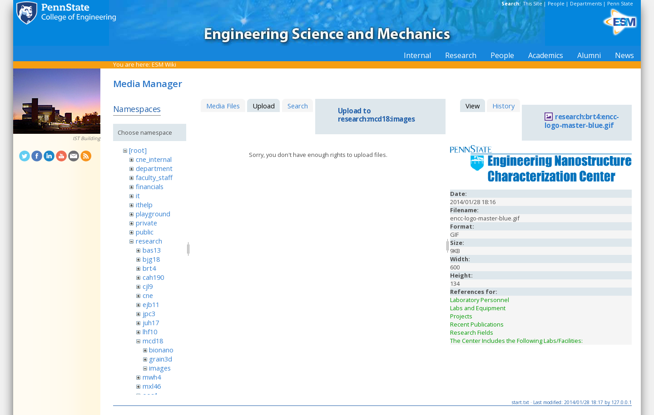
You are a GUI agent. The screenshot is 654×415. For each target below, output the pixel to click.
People (556, 3)
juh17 (151, 322)
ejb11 (151, 304)
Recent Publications (477, 324)
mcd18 (153, 340)
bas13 (152, 249)
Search (297, 105)
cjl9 (148, 286)
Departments (586, 3)
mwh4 (152, 376)
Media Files (223, 105)
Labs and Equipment (477, 308)
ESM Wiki (164, 64)
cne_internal (154, 159)
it (138, 195)
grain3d (160, 358)
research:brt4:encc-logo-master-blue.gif (582, 121)
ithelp (144, 204)
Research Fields (471, 332)
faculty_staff (154, 177)
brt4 (149, 268)
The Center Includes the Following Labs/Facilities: (516, 341)
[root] (138, 150)
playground (153, 213)
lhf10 (150, 331)
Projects (461, 316)
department (154, 168)
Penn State (620, 3)
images (160, 367)
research (149, 240)
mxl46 (152, 386)
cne (148, 295)
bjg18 (151, 259)
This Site (532, 3)
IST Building (86, 138)
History (503, 105)
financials (150, 186)
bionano (161, 349)
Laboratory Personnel (479, 300)
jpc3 (149, 313)
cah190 (153, 277)
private (146, 222)
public (145, 231)
